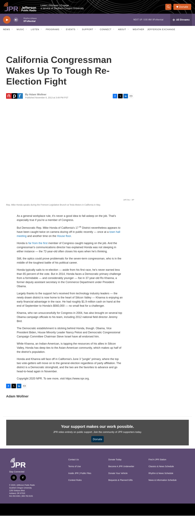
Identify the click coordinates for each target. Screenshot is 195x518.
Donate (184, 8)
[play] (6, 22)
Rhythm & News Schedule (161, 475)
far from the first (38, 245)
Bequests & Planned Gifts (120, 482)
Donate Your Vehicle (118, 475)
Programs (52, 31)
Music (20, 31)
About (122, 31)
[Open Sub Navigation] (12, 31)
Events (70, 31)
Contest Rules (75, 482)
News (6, 31)
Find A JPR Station (157, 462)
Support (87, 31)
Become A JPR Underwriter (121, 469)
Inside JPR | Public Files (79, 475)
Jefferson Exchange (161, 31)
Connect (105, 31)
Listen (35, 31)
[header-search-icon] (169, 8)
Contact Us (73, 462)
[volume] (16, 22)
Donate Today (114, 462)
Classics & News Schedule (161, 469)
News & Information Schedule (163, 482)
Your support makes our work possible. (97, 428)
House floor (64, 238)
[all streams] (181, 22)
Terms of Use (74, 469)
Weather (138, 31)
